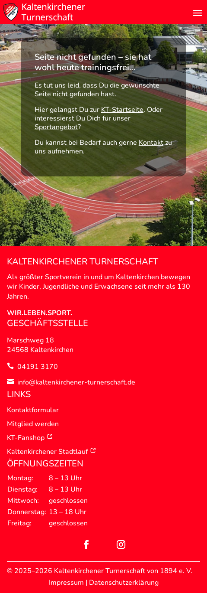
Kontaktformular (33, 410)
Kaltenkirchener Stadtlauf (51, 451)
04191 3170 (37, 366)
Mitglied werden (33, 424)
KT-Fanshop (30, 438)
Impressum (66, 582)
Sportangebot (56, 127)
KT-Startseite (122, 109)
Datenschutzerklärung (124, 582)
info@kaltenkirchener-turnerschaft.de (76, 382)
